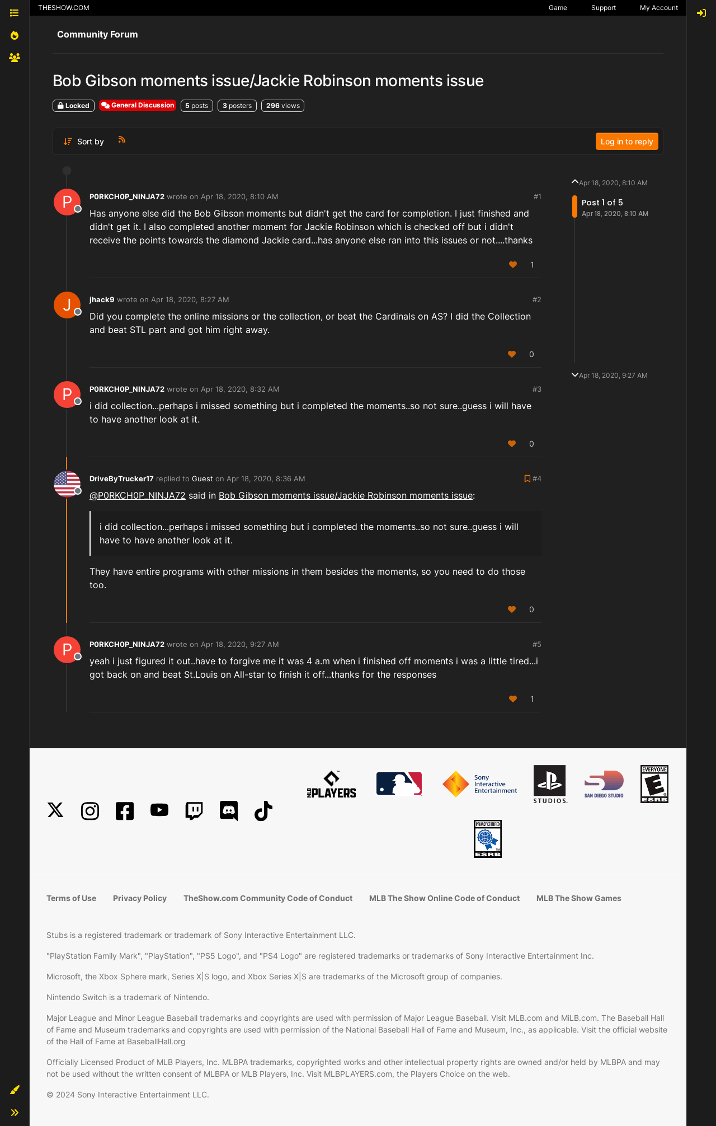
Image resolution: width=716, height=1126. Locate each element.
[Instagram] (90, 811)
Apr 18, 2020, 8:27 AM (190, 299)
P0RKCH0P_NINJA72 (127, 196)
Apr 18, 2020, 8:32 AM (240, 388)
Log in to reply (627, 141)
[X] (55, 811)
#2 (537, 299)
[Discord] (229, 811)
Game (558, 7)
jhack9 (102, 299)
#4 (537, 478)
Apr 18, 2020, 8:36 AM (266, 478)
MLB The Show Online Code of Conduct (444, 898)
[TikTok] (263, 811)
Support (603, 7)
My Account (659, 7)
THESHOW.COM (64, 7)
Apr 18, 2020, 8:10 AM (240, 196)
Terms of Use (71, 898)
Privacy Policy (140, 898)
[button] (14, 1090)
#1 (537, 196)
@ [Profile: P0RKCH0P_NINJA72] (138, 495)
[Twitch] (194, 811)
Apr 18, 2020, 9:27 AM (240, 644)
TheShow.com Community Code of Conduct (267, 898)
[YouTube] (159, 811)
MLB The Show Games (578, 898)
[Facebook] (125, 811)
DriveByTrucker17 (122, 478)
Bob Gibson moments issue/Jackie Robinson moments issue (346, 495)
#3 (537, 388)
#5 (537, 644)
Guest (202, 478)
